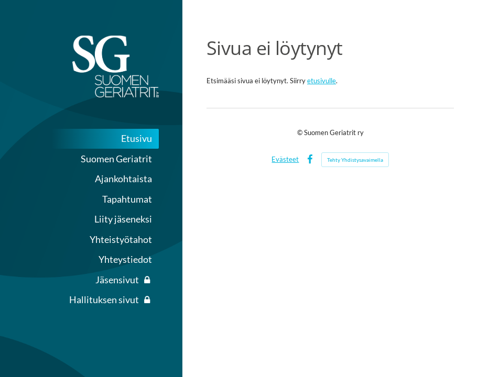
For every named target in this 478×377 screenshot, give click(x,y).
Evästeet (285, 159)
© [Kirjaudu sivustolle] (300, 132)
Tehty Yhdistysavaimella (355, 160)
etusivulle (321, 80)
